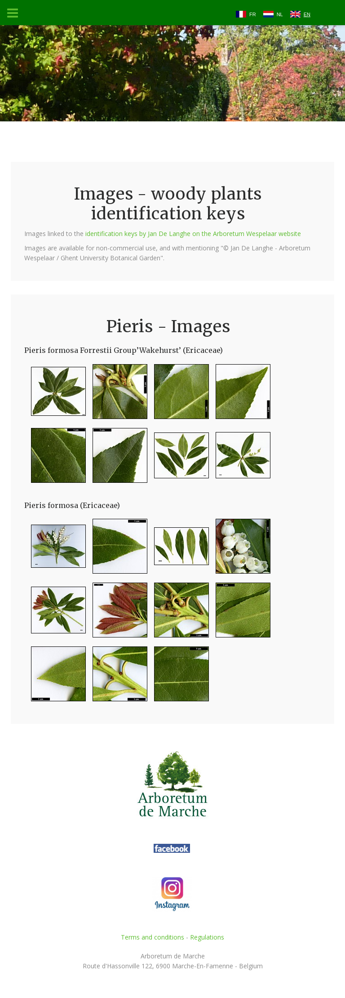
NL (280, 14)
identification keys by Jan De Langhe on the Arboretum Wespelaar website (193, 233)
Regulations (207, 937)
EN (307, 14)
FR (252, 14)
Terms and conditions (152, 937)
